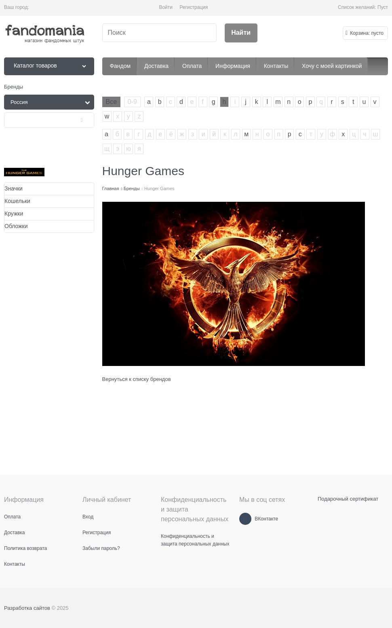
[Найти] (241, 32)
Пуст (382, 7)
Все (111, 101)
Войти (166, 7)
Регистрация (193, 7)
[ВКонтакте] (245, 519)
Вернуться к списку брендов (136, 379)
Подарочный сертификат (348, 499)
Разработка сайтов (27, 608)
